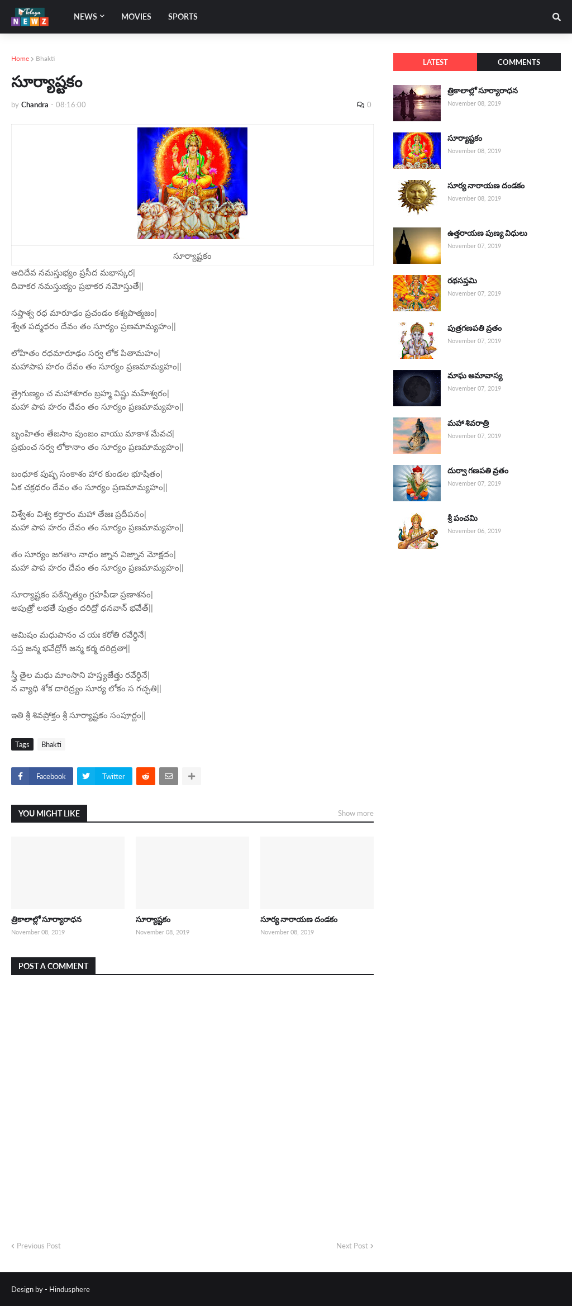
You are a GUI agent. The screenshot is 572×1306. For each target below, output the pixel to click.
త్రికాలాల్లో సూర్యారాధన (46, 919)
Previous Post (39, 1245)
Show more (356, 813)
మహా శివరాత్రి (468, 423)
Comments (519, 62)
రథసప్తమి (462, 280)
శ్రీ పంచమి (462, 518)
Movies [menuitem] (136, 16)
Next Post (352, 1245)
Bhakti (45, 58)
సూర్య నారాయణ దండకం (298, 919)
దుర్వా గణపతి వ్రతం (477, 470)
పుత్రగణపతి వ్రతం (474, 328)
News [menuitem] (85, 16)
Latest (435, 62)
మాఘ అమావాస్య (474, 375)
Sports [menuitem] (183, 16)
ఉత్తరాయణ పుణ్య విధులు (487, 233)
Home (20, 58)
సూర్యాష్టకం (153, 919)
